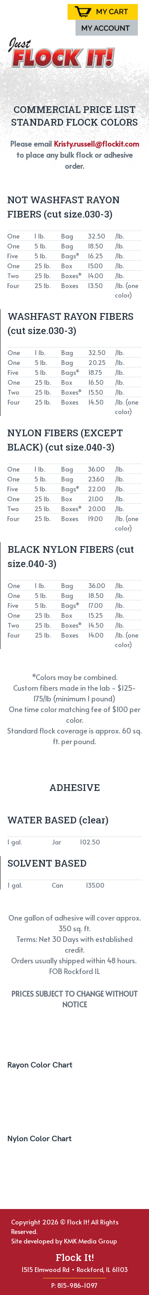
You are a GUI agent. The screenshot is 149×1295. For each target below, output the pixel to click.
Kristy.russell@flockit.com (96, 143)
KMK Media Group (90, 1240)
